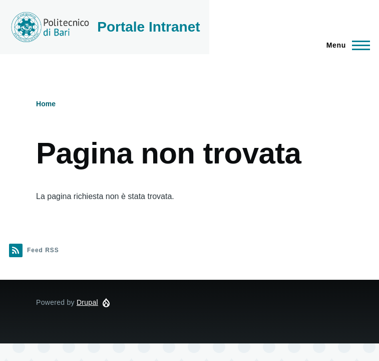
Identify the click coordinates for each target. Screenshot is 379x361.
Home (46, 104)
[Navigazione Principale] (345, 45)
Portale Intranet (148, 27)
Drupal (87, 302)
